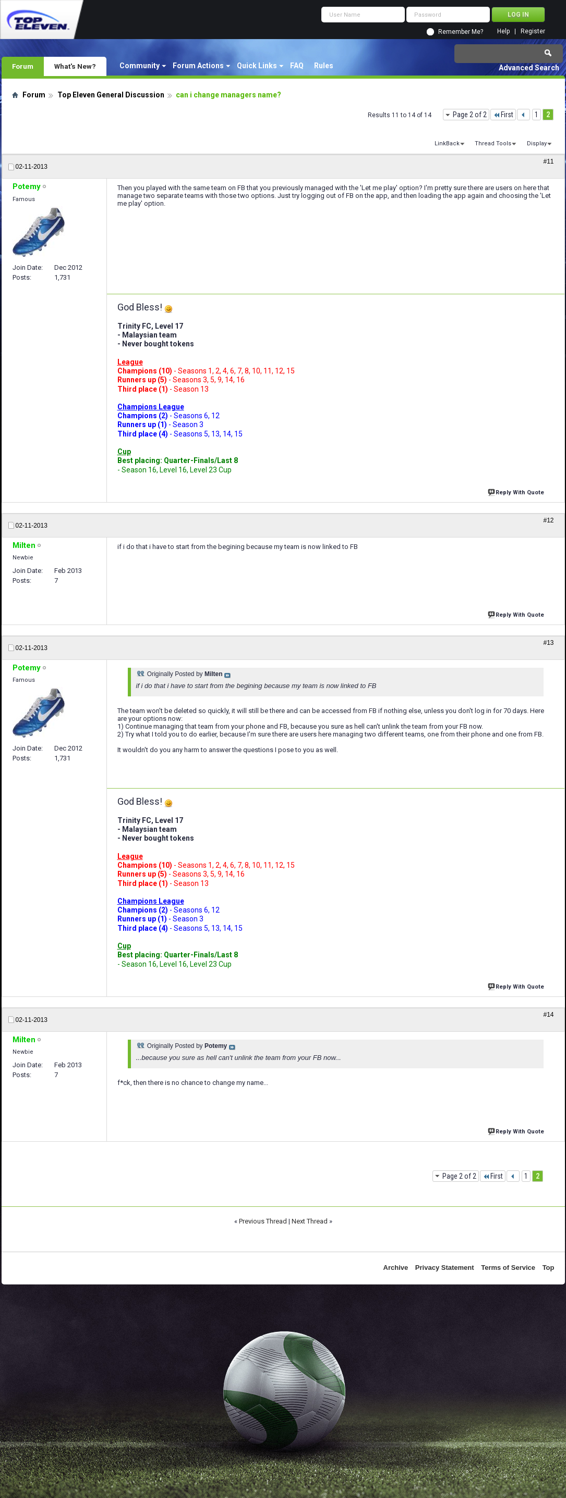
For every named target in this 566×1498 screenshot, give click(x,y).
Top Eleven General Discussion (110, 95)
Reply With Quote (517, 491)
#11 (548, 161)
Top (549, 1267)
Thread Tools (493, 143)
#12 (548, 520)
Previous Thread (263, 1221)
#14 (548, 1014)
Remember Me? (460, 31)
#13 (548, 642)
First (503, 114)
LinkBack (447, 143)
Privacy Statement (444, 1267)
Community (139, 65)
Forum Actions (198, 65)
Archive (395, 1267)
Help (503, 31)
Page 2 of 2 (470, 114)
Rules (323, 65)
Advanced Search (529, 68)
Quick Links (257, 65)
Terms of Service (508, 1267)
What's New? (75, 66)
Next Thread (310, 1221)
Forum (22, 66)
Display (537, 143)
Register (533, 31)
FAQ (297, 65)
